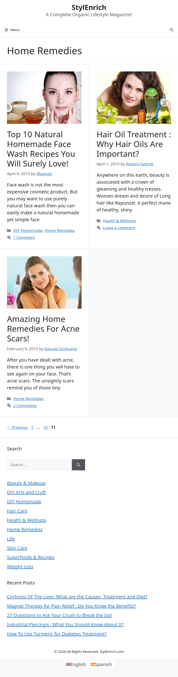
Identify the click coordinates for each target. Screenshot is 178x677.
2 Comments (25, 405)
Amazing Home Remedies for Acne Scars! (43, 328)
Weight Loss (20, 566)
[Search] (78, 464)
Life (11, 539)
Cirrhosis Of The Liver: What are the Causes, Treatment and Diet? (77, 597)
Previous (17, 427)
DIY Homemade (27, 230)
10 (46, 427)
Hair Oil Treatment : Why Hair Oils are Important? (134, 144)
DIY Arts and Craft (26, 492)
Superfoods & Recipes (30, 557)
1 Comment (24, 237)
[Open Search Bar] (171, 30)
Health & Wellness (119, 220)
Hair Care (17, 511)
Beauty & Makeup (26, 483)
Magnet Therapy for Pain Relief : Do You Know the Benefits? (71, 606)
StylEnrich (89, 7)
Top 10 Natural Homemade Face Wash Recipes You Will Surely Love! (41, 149)
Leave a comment (119, 227)
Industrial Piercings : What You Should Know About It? (65, 624)
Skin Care (17, 548)
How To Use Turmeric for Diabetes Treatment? (57, 634)
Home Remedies (59, 230)
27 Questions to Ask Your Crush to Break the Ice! (59, 615)
